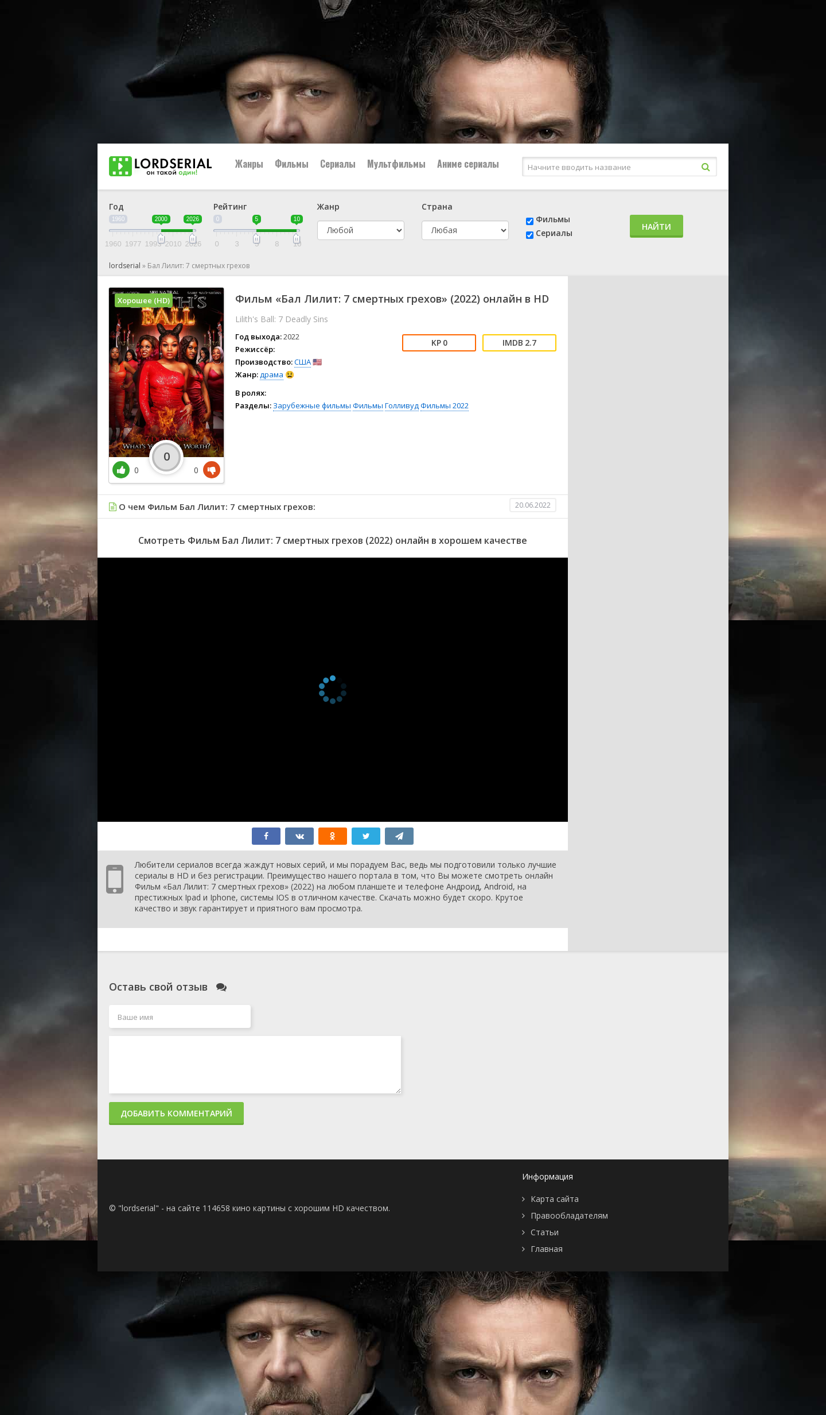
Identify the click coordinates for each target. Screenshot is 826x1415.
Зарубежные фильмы (312, 405)
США (302, 362)
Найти (656, 226)
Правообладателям (569, 1215)
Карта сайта (555, 1198)
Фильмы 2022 (444, 405)
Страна (437, 206)
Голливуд (402, 405)
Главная (547, 1248)
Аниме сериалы (468, 164)
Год (116, 206)
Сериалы (338, 164)
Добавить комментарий (176, 1113)
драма (271, 374)
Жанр (328, 206)
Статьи (545, 1232)
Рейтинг (230, 206)
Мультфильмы (396, 164)
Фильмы (292, 164)
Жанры (249, 164)
